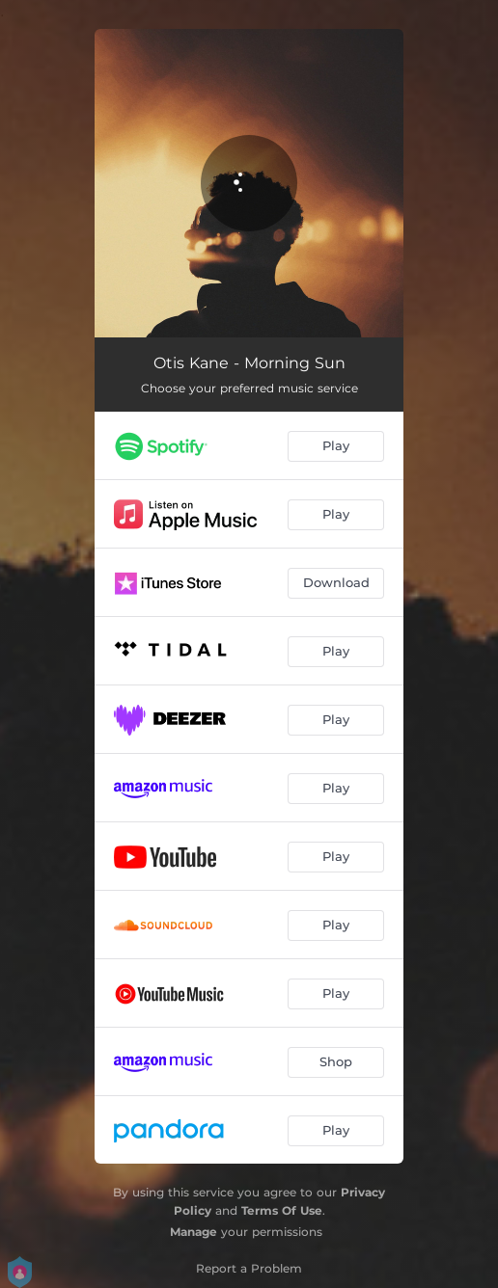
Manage (193, 1231)
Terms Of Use (281, 1210)
